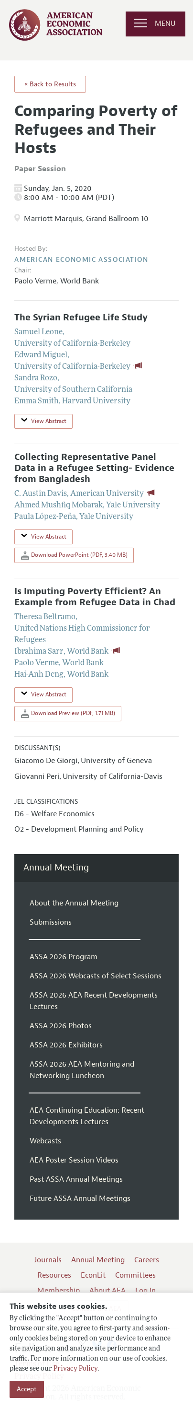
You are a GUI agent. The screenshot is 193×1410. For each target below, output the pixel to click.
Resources (54, 1275)
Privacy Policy (75, 1369)
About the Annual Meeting (74, 903)
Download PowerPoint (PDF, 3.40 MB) (74, 555)
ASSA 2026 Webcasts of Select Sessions (95, 976)
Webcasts (45, 1141)
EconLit (93, 1275)
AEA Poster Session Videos (74, 1160)
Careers (146, 1260)
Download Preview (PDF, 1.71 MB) (68, 713)
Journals (48, 1260)
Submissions (51, 922)
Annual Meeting (56, 867)
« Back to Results (50, 84)
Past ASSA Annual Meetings (76, 1179)
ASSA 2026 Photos (61, 1026)
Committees (135, 1275)
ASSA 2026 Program (63, 957)
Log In (145, 1290)
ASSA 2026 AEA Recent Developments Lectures (94, 1000)
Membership (58, 1290)
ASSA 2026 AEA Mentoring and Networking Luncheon (82, 1070)
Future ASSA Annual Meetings (80, 1198)
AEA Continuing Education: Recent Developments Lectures (87, 1116)
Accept (27, 1389)
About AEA (107, 1290)
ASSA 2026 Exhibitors (66, 1045)
